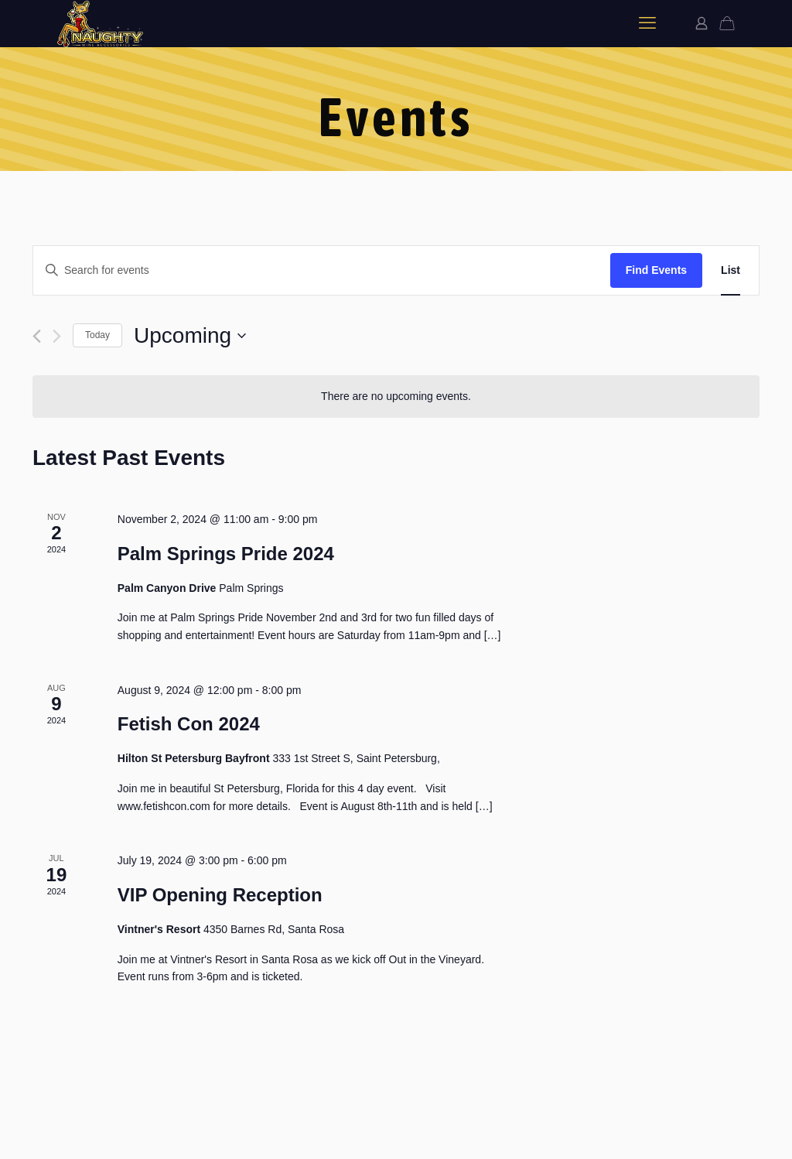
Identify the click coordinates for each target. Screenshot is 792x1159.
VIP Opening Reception (220, 894)
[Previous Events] (36, 336)
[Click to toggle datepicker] (190, 335)
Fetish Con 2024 (189, 723)
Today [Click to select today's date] (97, 335)
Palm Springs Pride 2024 (226, 553)
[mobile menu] (647, 23)
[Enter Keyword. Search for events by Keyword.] (321, 270)
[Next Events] (57, 336)
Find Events (656, 270)
